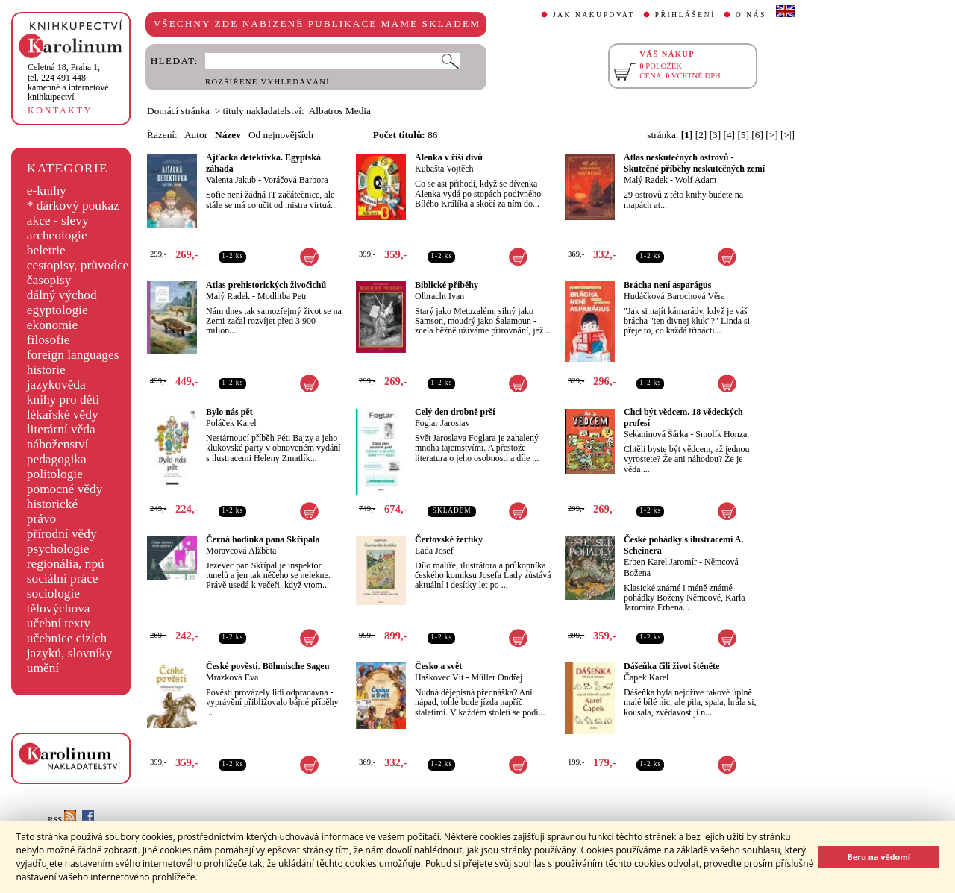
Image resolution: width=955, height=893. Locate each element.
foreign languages (73, 355)
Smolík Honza (721, 434)
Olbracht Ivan (439, 296)
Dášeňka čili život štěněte (671, 666)
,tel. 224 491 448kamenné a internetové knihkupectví (68, 82)
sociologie (53, 593)
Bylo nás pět (229, 412)
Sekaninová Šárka (656, 434)
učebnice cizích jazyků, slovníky (70, 645)
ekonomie (52, 325)
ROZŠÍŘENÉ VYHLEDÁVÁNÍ (267, 82)
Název (228, 134)
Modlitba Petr (282, 296)
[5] (743, 134)
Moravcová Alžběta (241, 550)
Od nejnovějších (280, 134)
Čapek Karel (646, 677)
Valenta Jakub (231, 180)
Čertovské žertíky (449, 539)
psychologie (58, 549)
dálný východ (62, 295)
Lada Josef (434, 550)
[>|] (787, 134)
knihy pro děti (63, 399)
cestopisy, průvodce (78, 265)
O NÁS (751, 15)
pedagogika (57, 459)
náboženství (58, 444)
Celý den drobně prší (455, 412)
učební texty (58, 623)
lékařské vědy (62, 414)
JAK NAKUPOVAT (594, 15)
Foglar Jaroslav (442, 423)
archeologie (57, 235)
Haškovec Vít (439, 677)
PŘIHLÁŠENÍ (685, 15)
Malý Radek (646, 180)
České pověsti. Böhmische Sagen (267, 666)
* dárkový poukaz (73, 205)
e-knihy (46, 191)
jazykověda (56, 384)
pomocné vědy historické (65, 496)
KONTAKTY (60, 110)
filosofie (48, 340)
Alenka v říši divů (449, 157)
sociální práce (62, 578)
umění (43, 668)
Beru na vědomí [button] (878, 856)
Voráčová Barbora (295, 180)
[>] (771, 134)
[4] (730, 134)
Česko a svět (438, 666)
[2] (701, 134)
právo (41, 519)
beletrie (46, 250)
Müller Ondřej (496, 677)
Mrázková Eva (232, 677)
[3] (715, 134)
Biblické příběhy (446, 285)
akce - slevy (58, 220)
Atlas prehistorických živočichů (266, 285)
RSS (62, 819)
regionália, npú (65, 564)
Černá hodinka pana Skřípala (262, 539)
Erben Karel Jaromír (660, 562)
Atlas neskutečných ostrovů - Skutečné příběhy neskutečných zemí (694, 163)
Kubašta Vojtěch (444, 168)
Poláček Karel (231, 423)
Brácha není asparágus (667, 285)
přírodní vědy (62, 534)
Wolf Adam (695, 180)
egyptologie (57, 310)
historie (46, 370)
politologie (55, 474)
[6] (757, 134)
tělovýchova (58, 608)
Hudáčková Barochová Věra (674, 296)
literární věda (61, 429)
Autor (195, 134)
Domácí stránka (178, 110)
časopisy (49, 280)
